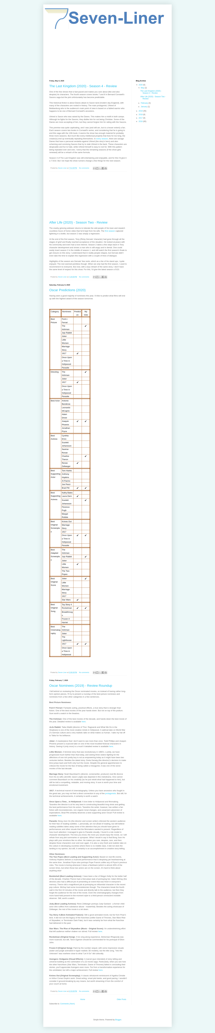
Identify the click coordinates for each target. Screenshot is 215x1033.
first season (110, 231)
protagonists (110, 793)
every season (102, 139)
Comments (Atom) (67, 1004)
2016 (141, 121)
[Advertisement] (107, 54)
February (144, 103)
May (143, 88)
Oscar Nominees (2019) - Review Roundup (80, 685)
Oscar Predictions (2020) (67, 290)
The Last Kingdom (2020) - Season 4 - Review (83, 86)
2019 (141, 111)
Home (82, 999)
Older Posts (121, 999)
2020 (141, 85)
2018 (141, 114)
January (144, 107)
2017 (141, 118)
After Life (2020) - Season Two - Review (78, 222)
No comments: (84, 168)
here (84, 721)
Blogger (118, 1020)
